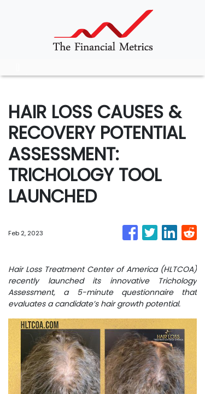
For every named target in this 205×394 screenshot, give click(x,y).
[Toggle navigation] (18, 67)
